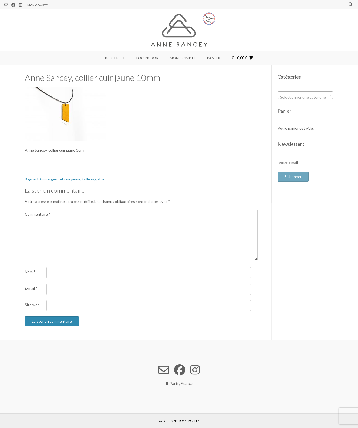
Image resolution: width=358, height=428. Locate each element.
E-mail (31, 288)
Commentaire (37, 214)
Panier (213, 58)
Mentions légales (185, 420)
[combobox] (305, 95)
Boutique (115, 58)
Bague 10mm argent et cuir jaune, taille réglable (64, 179)
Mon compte (37, 5)
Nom (30, 271)
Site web (32, 304)
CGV (162, 420)
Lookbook (147, 58)
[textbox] (305, 97)
